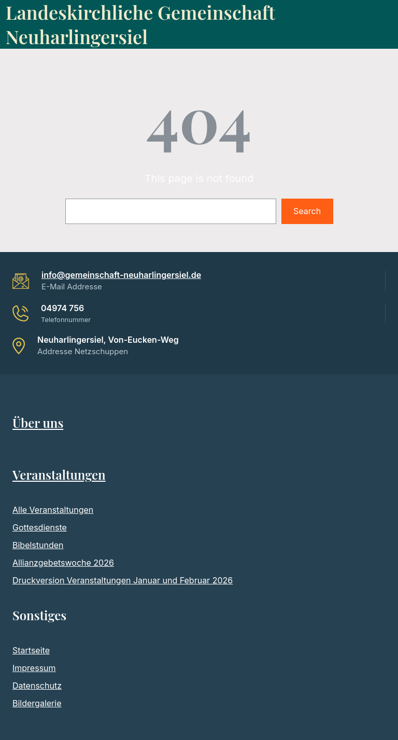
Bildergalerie (36, 703)
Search (307, 211)
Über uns (37, 422)
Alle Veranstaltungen (52, 510)
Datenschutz (37, 685)
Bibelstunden (38, 545)
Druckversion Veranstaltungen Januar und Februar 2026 (122, 580)
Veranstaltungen (59, 474)
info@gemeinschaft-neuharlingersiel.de (121, 275)
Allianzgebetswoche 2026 (63, 562)
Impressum (34, 668)
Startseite (31, 650)
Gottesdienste (39, 527)
